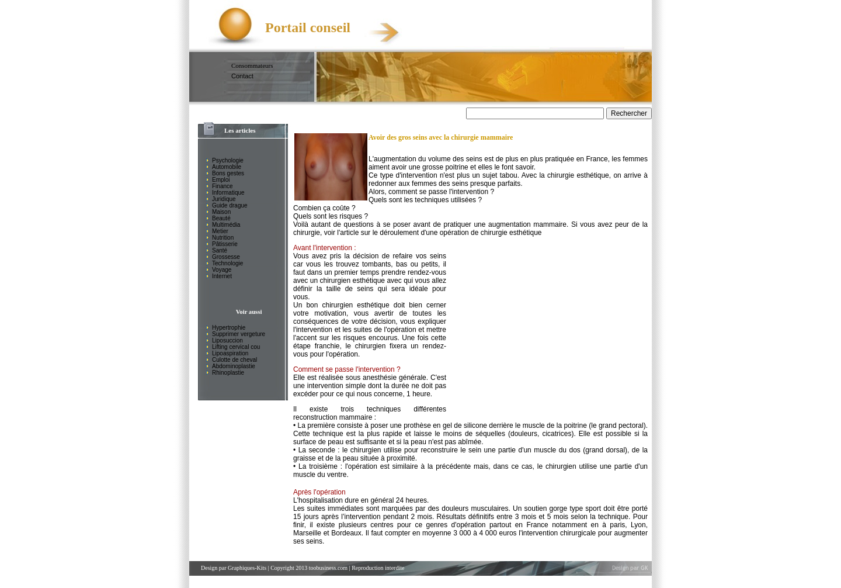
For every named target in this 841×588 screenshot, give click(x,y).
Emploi (221, 180)
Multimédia (226, 225)
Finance (222, 186)
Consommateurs (252, 65)
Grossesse (226, 257)
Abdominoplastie (233, 366)
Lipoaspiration (230, 353)
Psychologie (228, 160)
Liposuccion (227, 340)
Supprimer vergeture (238, 334)
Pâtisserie (225, 244)
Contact (242, 75)
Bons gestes (228, 173)
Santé (219, 250)
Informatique (228, 192)
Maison (221, 212)
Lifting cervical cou (236, 347)
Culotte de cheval (234, 360)
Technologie (227, 263)
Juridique (224, 199)
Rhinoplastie (228, 372)
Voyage (221, 270)
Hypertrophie (228, 327)
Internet (222, 276)
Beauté (221, 218)
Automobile (226, 167)
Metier (220, 231)
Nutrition (223, 237)
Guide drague (230, 205)
